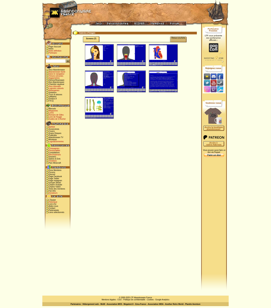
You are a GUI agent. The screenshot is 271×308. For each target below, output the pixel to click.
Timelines (53, 161)
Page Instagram (55, 181)
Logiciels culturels (56, 88)
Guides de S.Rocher (57, 119)
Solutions (52, 92)
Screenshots (54, 129)
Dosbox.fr (53, 99)
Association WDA (155, 304)
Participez (53, 53)
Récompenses (55, 155)
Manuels (52, 109)
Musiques (53, 139)
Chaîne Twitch (55, 187)
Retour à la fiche (178, 38)
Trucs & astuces (55, 95)
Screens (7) (91, 39)
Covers (52, 131)
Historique (53, 202)
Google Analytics (162, 300)
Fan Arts (52, 191)
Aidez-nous (53, 206)
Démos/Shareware (56, 80)
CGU (119, 300)
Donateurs (53, 193)
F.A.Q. (51, 101)
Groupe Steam (55, 183)
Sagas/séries (54, 78)
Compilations (54, 153)
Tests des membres (57, 189)
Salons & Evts (54, 159)
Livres (51, 113)
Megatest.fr (129, 304)
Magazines (53, 111)
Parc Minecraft (55, 163)
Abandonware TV (56, 137)
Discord (52, 174)
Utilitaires (52, 97)
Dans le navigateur (56, 74)
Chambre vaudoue (56, 84)
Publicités (53, 135)
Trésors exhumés (56, 76)
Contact (52, 208)
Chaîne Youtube (55, 185)
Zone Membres (55, 170)
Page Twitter (54, 178)
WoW (102, 304)
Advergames (54, 90)
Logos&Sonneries (56, 141)
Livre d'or (52, 204)
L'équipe (52, 200)
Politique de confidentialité (134, 300)
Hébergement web (90, 304)
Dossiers (52, 157)
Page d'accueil (55, 47)
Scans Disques (55, 133)
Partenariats (54, 210)
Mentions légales (109, 300)
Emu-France (140, 304)
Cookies (150, 300)
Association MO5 (114, 304)
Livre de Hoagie (55, 117)
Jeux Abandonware (57, 70)
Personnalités (54, 150)
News (51, 49)
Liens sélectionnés (56, 212)
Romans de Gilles (56, 115)
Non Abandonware (56, 82)
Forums (52, 172)
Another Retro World (174, 304)
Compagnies (54, 148)
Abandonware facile (57, 72)
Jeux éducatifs (55, 86)
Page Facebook (55, 176)
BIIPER (52, 127)
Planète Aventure (192, 304)
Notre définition (55, 51)
